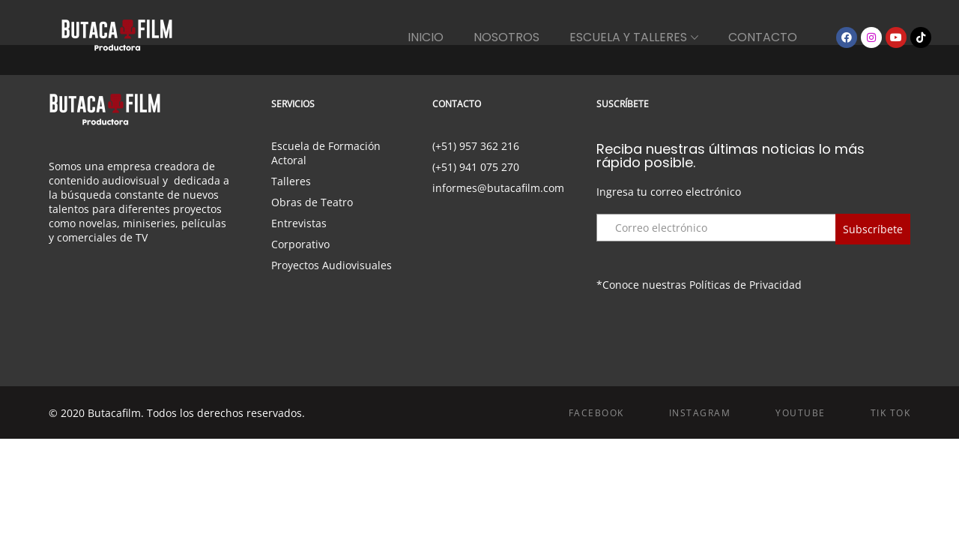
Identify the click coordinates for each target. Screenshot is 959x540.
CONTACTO (762, 37)
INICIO (426, 37)
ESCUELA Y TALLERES (628, 37)
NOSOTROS (506, 37)
